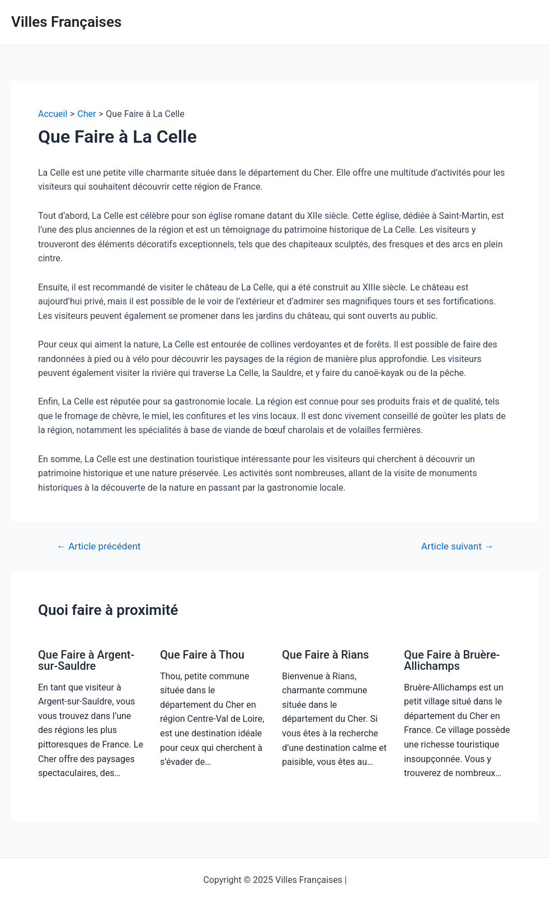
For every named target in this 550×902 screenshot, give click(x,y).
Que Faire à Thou (202, 654)
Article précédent (98, 546)
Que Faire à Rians (325, 654)
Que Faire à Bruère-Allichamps (452, 660)
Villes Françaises (66, 21)
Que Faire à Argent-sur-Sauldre (86, 660)
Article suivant (457, 546)
